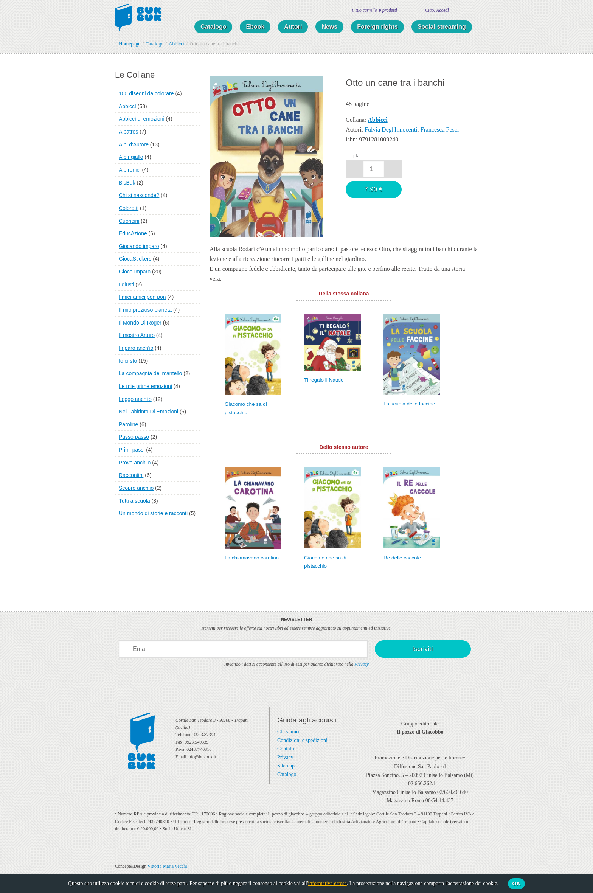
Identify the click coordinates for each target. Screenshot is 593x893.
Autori (293, 26)
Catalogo (213, 26)
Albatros (128, 132)
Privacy (362, 664)
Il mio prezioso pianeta (145, 310)
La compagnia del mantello (150, 373)
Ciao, (437, 10)
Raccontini (131, 475)
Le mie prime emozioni (145, 386)
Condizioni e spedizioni (302, 740)
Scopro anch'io (136, 488)
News (329, 26)
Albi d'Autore (134, 144)
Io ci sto (128, 361)
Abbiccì (127, 106)
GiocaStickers (135, 259)
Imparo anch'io (136, 348)
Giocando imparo (139, 246)
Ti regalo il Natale (324, 380)
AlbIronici (130, 170)
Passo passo (134, 437)
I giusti (126, 284)
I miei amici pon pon (142, 297)
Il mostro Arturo (137, 335)
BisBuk (127, 183)
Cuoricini (129, 221)
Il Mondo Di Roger (140, 323)
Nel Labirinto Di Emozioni (148, 411)
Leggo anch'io (135, 399)
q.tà (356, 155)
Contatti (285, 749)
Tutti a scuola (134, 501)
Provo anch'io (135, 463)
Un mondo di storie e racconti (153, 513)
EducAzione (133, 233)
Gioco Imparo (135, 272)
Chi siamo (288, 732)
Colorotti (128, 208)
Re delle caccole (402, 558)
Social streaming (442, 26)
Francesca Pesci (440, 129)
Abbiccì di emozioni (142, 119)
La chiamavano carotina (252, 558)
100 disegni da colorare (146, 93)
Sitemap (286, 766)
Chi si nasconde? (139, 195)
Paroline (128, 424)
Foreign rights (377, 26)
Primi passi (131, 450)
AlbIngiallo (131, 157)
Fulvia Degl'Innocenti (391, 129)
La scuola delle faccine (409, 404)
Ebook (255, 26)
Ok (516, 884)
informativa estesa (327, 883)
